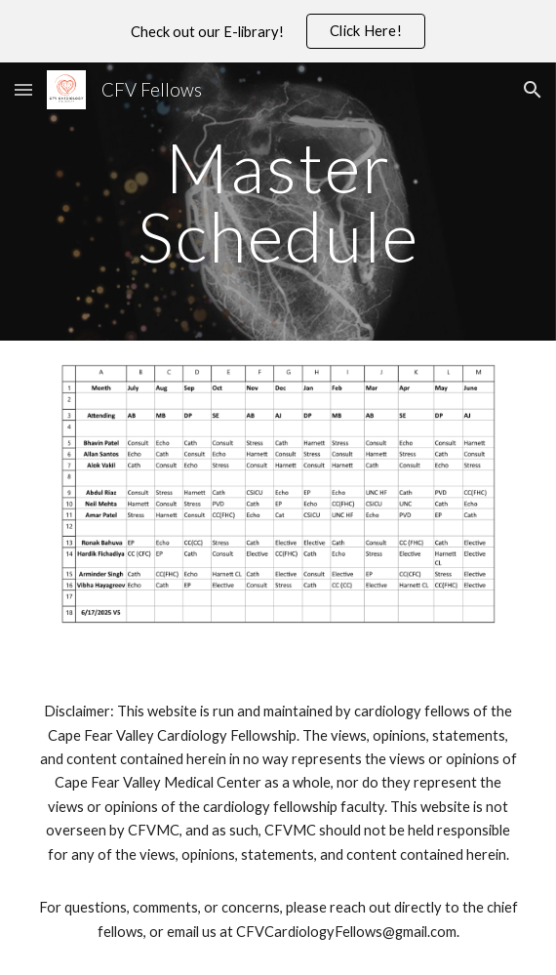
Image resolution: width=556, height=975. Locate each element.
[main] (277, 201)
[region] (278, 31)
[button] (23, 89)
